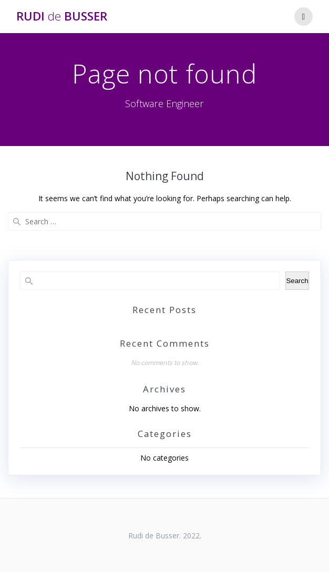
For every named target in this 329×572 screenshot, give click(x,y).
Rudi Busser (61, 16)
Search (297, 281)
